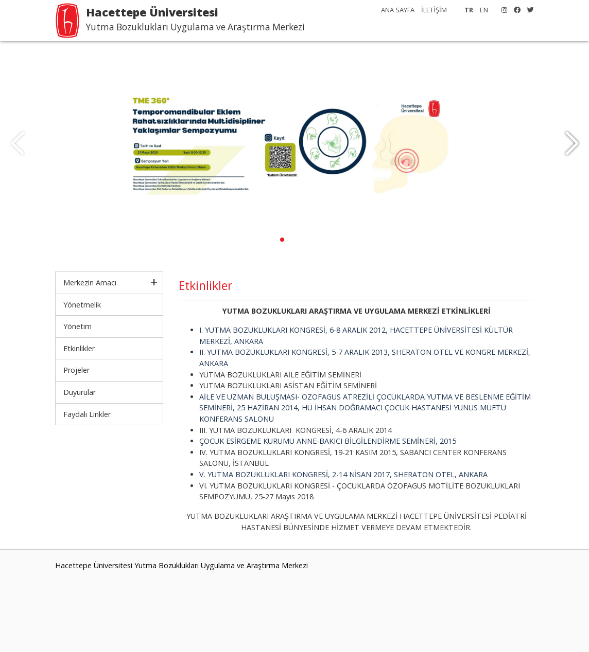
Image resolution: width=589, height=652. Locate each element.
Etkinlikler (79, 348)
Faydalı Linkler (87, 414)
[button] (572, 144)
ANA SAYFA (397, 9)
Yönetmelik (82, 305)
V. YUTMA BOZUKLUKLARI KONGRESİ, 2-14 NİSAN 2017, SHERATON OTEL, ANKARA (343, 474)
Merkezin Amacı (89, 282)
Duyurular (79, 392)
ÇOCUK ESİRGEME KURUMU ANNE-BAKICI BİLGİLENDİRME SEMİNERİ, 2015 (327, 441)
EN (484, 9)
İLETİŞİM (434, 9)
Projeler (76, 370)
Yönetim (77, 326)
